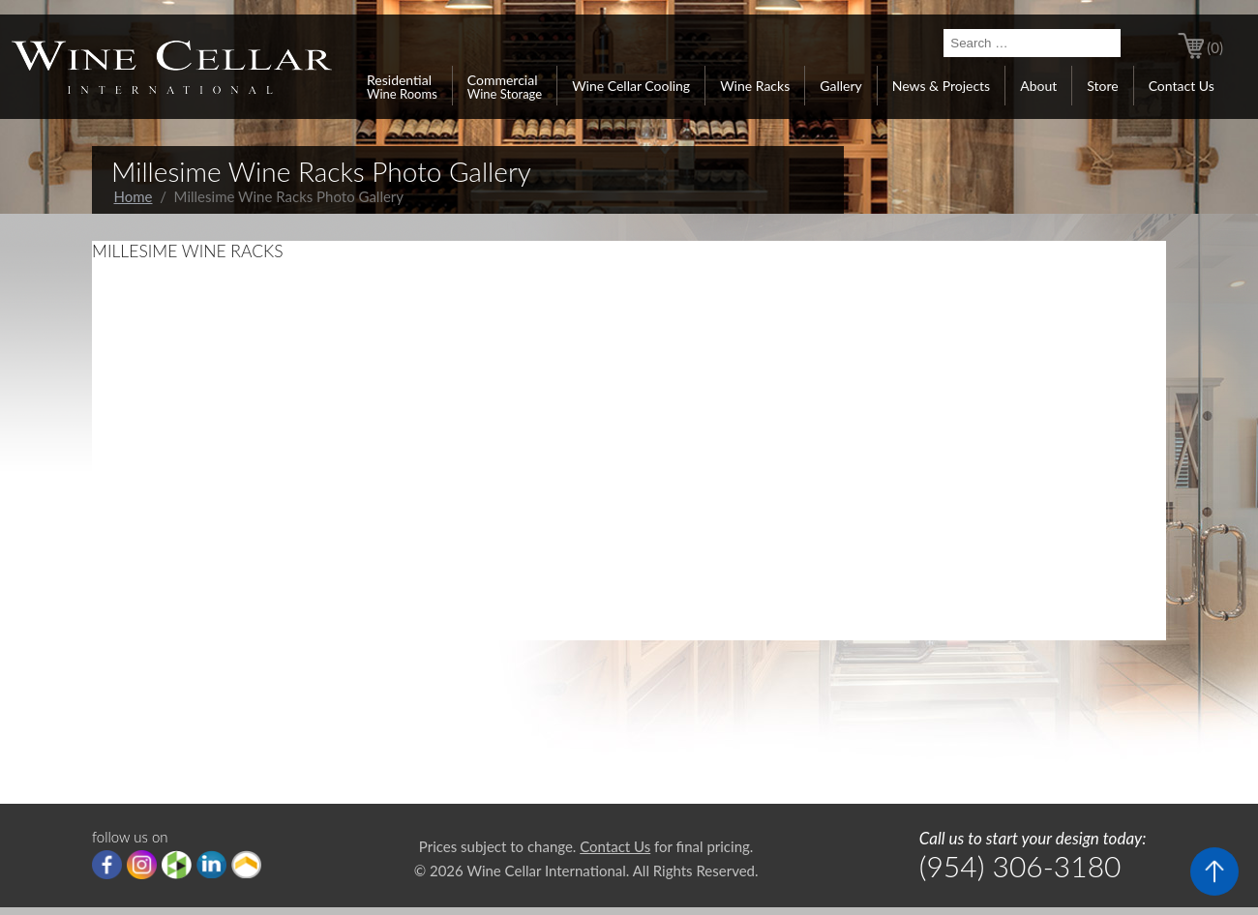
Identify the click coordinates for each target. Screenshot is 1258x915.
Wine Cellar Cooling (631, 85)
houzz (177, 864)
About (1038, 85)
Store (1102, 85)
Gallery (840, 85)
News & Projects (941, 85)
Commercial (504, 86)
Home (133, 196)
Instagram (142, 864)
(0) (1215, 47)
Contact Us (1181, 85)
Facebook (107, 864)
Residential (402, 86)
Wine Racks (755, 85)
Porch (246, 864)
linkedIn (211, 864)
